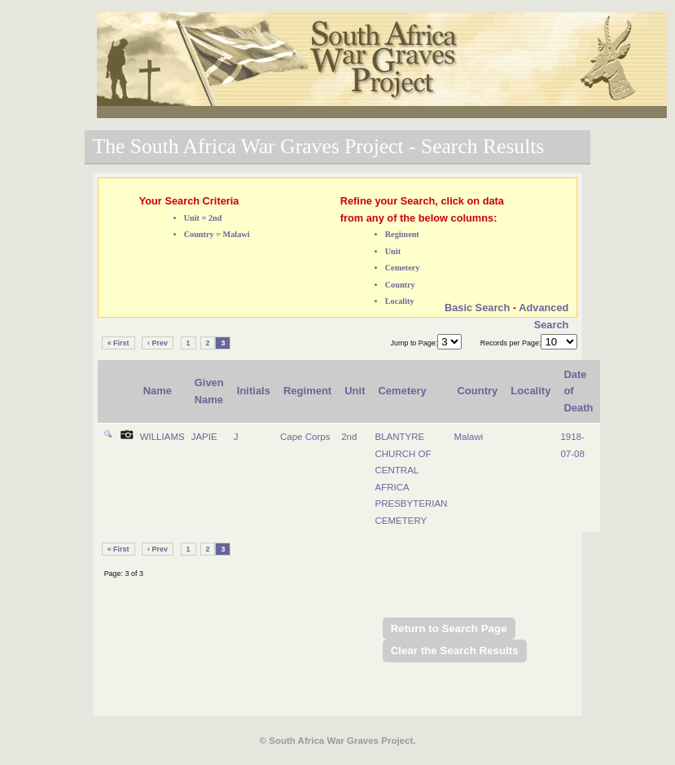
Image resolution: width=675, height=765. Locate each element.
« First (118, 343)
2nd (349, 437)
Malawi (468, 437)
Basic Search (477, 307)
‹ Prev (157, 343)
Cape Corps (305, 437)
